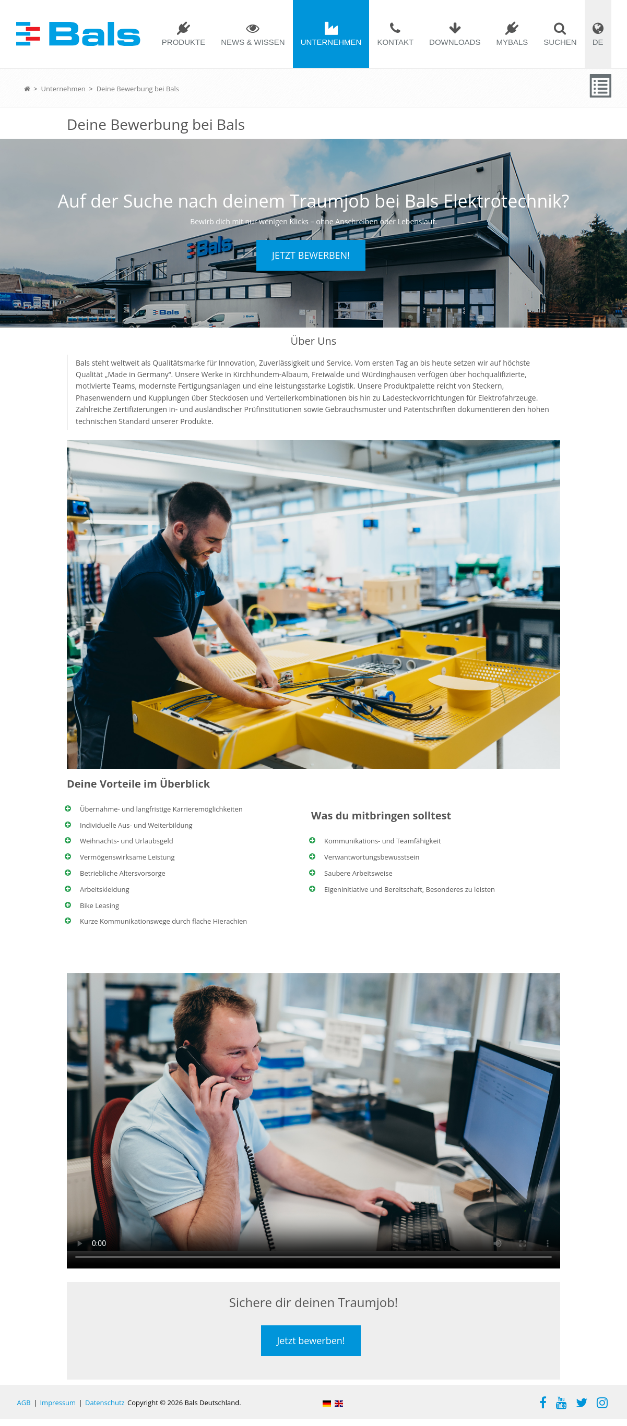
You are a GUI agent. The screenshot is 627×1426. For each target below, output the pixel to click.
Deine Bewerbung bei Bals (138, 88)
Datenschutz (105, 1409)
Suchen (559, 42)
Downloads (454, 42)
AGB (24, 1409)
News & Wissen (253, 42)
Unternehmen (331, 42)
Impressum (58, 1409)
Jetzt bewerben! (311, 258)
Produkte (183, 42)
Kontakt (395, 42)
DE (598, 42)
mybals (512, 42)
